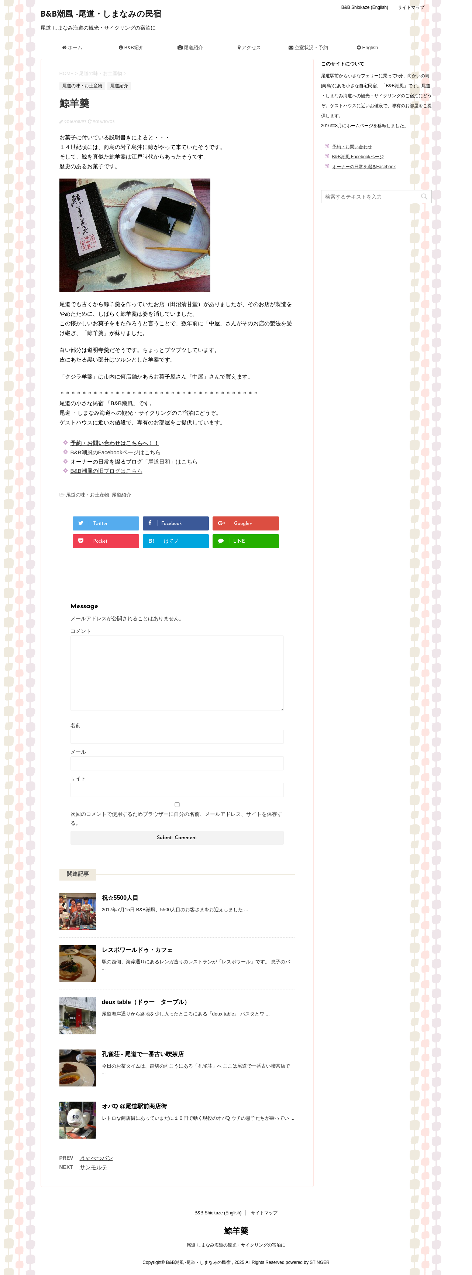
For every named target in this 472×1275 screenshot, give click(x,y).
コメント (80, 631)
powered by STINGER (308, 1262)
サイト (78, 778)
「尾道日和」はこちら (170, 461)
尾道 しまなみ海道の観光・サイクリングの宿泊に (236, 1245)
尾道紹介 (121, 495)
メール (78, 752)
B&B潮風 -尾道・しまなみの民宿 (101, 14)
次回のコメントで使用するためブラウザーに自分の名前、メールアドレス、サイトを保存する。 (176, 818)
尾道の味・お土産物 (87, 495)
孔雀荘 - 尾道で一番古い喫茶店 (143, 1054)
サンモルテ (93, 1167)
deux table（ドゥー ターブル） (146, 1002)
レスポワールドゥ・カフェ (137, 950)
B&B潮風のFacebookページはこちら (115, 452)
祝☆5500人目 (120, 898)
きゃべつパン (96, 1158)
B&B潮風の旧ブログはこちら (106, 471)
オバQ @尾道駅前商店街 (134, 1106)
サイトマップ (411, 7)
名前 (75, 725)
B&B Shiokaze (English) (364, 7)
